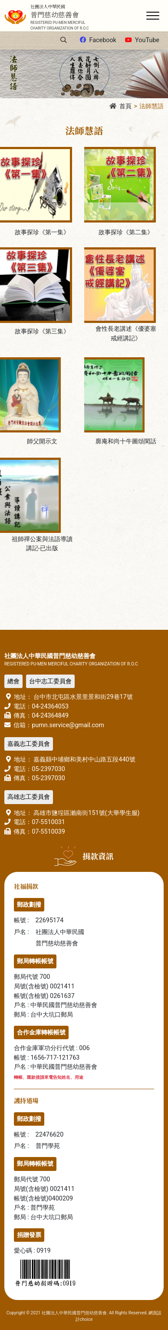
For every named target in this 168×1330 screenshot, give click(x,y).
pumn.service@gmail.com (68, 725)
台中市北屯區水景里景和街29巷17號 (82, 697)
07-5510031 (48, 822)
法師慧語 (151, 106)
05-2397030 (48, 769)
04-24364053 (50, 706)
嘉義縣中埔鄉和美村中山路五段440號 (83, 759)
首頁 (120, 106)
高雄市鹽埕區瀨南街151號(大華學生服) (86, 813)
